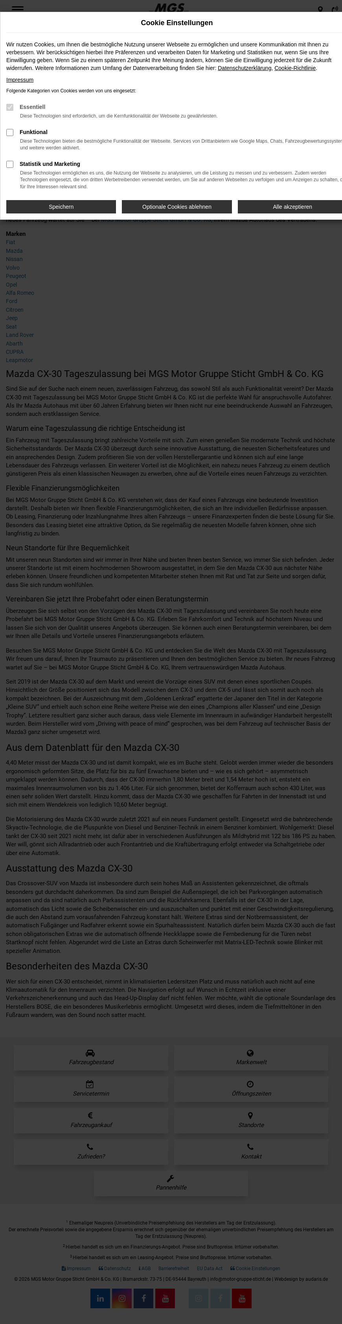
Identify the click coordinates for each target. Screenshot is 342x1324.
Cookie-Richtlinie (295, 68)
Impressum (19, 80)
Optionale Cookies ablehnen (176, 207)
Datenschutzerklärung (244, 68)
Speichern (61, 207)
